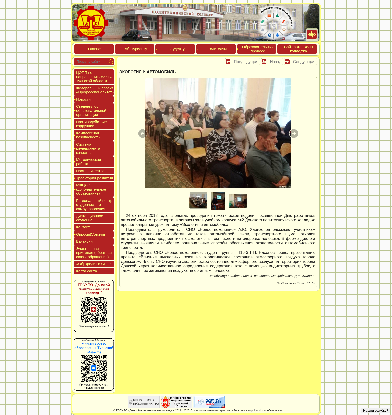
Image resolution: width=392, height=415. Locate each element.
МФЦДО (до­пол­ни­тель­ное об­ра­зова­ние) (91, 189)
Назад (276, 62)
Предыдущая (246, 62)
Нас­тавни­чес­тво (90, 171)
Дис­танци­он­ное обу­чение (89, 218)
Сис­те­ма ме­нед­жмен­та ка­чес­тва (88, 148)
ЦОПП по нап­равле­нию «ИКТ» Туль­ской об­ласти (94, 76)
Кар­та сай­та (86, 271)
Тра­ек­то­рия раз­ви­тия (94, 178)
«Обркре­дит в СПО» (94, 264)
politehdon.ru (259, 410)
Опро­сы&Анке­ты (90, 234)
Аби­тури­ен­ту (136, 49)
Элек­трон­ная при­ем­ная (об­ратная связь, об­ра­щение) (94, 252)
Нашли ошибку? (375, 410)
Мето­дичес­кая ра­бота (88, 161)
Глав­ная (95, 49)
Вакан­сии (84, 241)
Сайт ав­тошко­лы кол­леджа (298, 49)
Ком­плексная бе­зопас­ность (88, 135)
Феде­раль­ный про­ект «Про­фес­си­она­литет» (95, 90)
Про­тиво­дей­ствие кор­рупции (91, 124)
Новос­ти (83, 99)
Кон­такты (84, 227)
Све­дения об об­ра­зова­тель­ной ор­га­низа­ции (91, 110)
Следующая (304, 62)
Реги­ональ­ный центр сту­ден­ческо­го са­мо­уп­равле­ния (94, 204)
